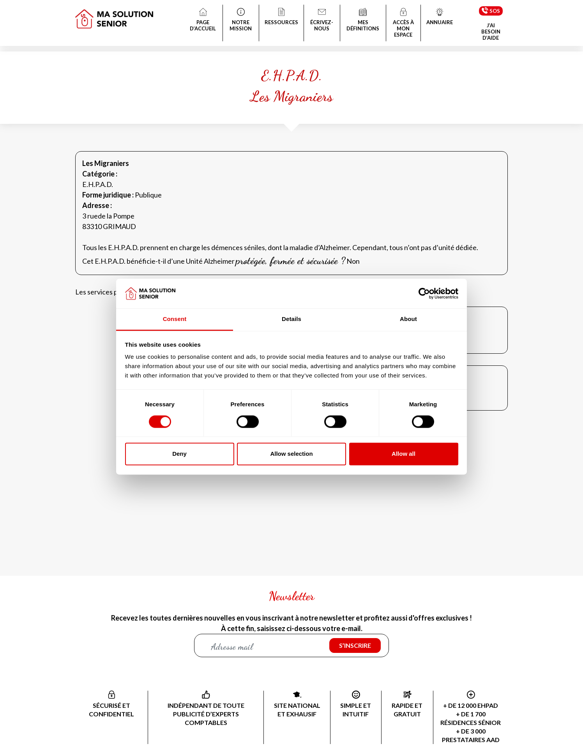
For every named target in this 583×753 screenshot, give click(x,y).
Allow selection (291, 454)
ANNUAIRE (439, 17)
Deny (179, 454)
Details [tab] (291, 319)
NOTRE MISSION (240, 20)
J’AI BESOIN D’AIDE (490, 31)
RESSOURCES (281, 17)
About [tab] (408, 319)
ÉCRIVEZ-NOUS (322, 20)
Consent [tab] (175, 319)
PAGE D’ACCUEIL (203, 20)
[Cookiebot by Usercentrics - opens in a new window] (424, 293)
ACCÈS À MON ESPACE (403, 23)
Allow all (403, 454)
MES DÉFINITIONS (363, 20)
